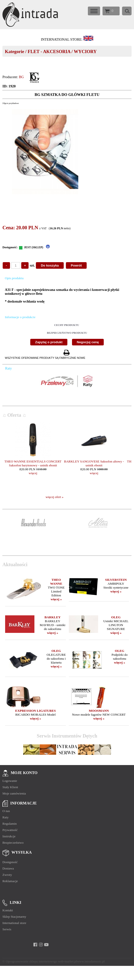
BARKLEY (52, 617)
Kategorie (14, 51)
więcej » (56, 599)
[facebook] (35, 945)
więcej (33, 473)
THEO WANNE (56, 581)
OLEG (116, 617)
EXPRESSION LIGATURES (35, 710)
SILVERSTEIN (116, 580)
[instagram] (41, 945)
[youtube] (46, 945)
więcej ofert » (54, 497)
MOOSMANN (99, 710)
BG (21, 77)
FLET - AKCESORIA (49, 51)
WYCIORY (85, 51)
